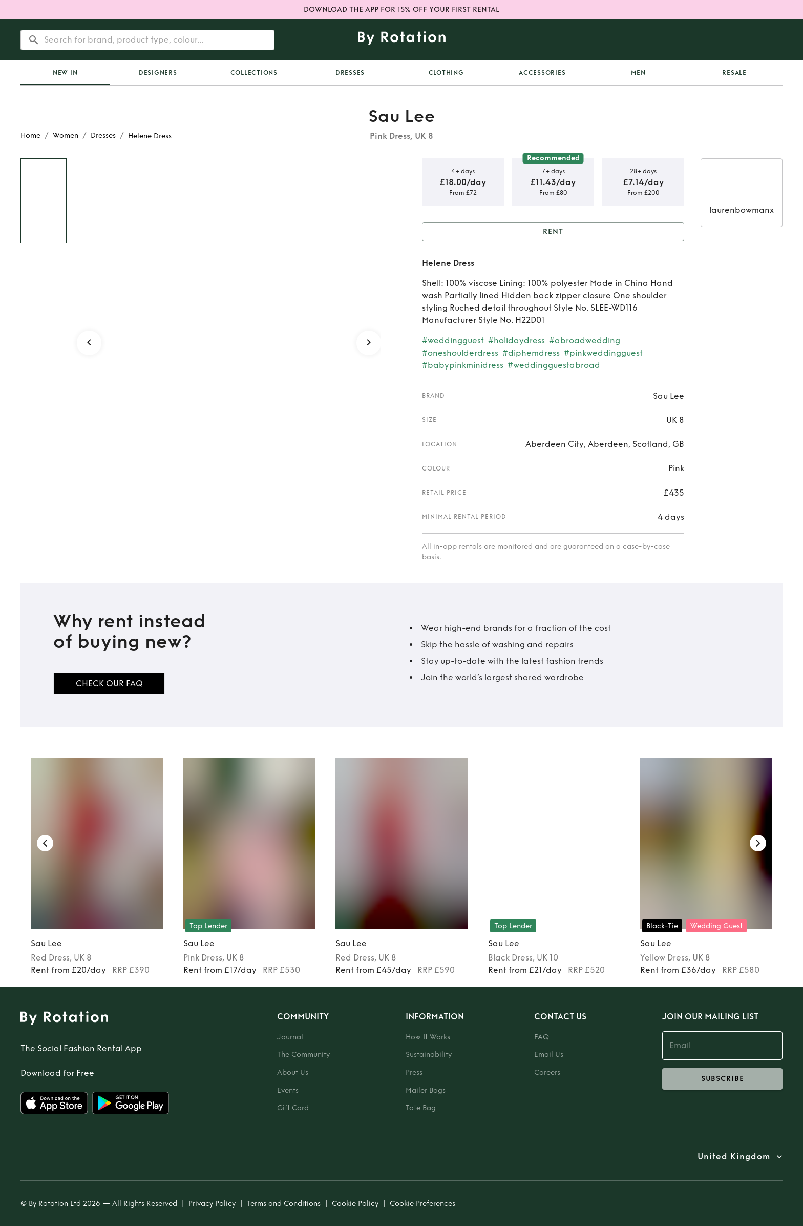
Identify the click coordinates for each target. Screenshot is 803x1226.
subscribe (722, 1079)
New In (65, 72)
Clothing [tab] (446, 72)
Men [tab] (638, 72)
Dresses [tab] (350, 72)
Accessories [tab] (542, 72)
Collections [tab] (254, 72)
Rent (553, 232)
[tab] (65, 72)
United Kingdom (734, 1157)
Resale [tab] (734, 72)
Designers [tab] (158, 72)
